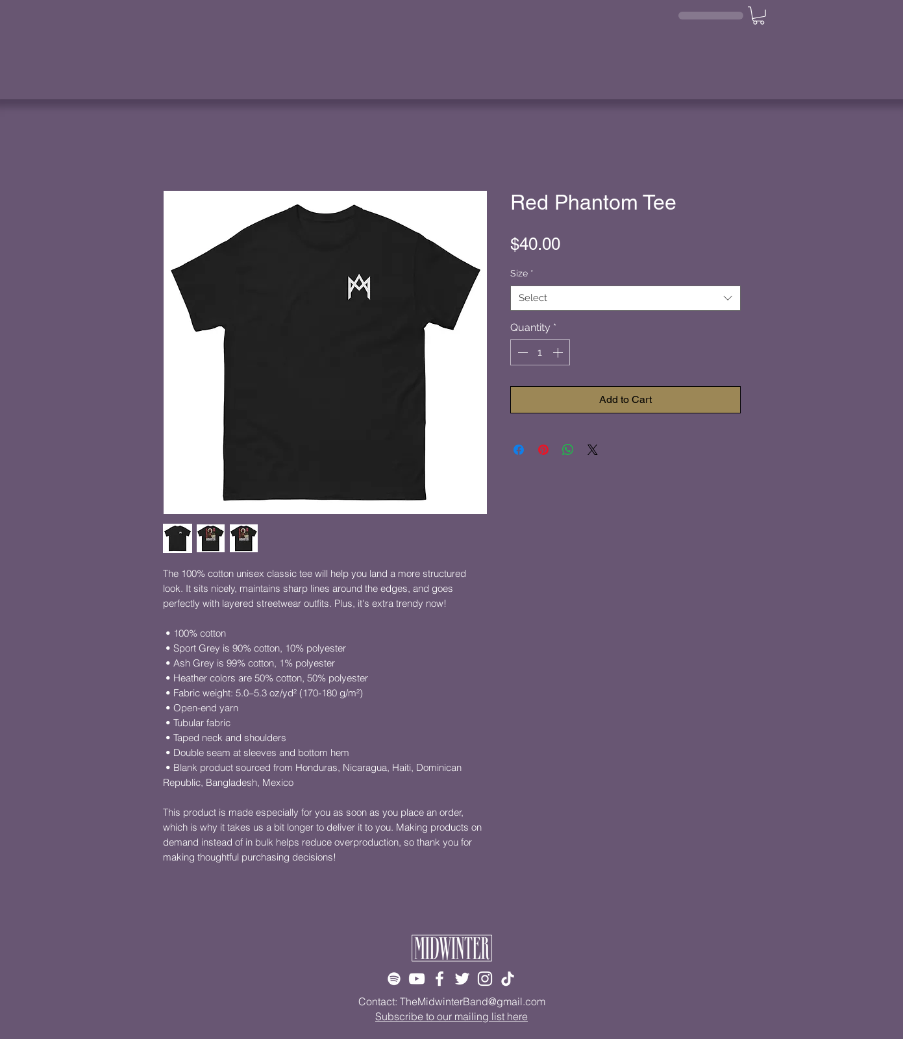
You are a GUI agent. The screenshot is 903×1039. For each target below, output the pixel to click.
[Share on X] (592, 450)
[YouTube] (417, 978)
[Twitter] (462, 978)
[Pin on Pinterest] (543, 450)
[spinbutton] (540, 352)
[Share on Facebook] (518, 450)
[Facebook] (439, 978)
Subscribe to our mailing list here (451, 1016)
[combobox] (625, 298)
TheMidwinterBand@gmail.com (472, 1001)
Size (522, 273)
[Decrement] (521, 352)
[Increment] (559, 352)
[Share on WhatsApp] (568, 450)
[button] (758, 15)
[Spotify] (394, 978)
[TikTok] (507, 978)
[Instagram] (485, 978)
